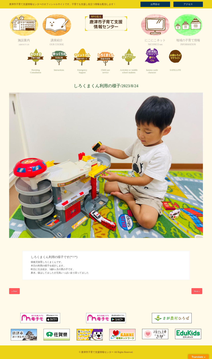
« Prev (14, 291)
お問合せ (155, 4)
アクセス (188, 4)
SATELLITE (175, 70)
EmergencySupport (82, 71)
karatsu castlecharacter (152, 71)
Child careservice (105, 71)
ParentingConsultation (35, 71)
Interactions (59, 70)
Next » (197, 291)
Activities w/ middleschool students (129, 71)
